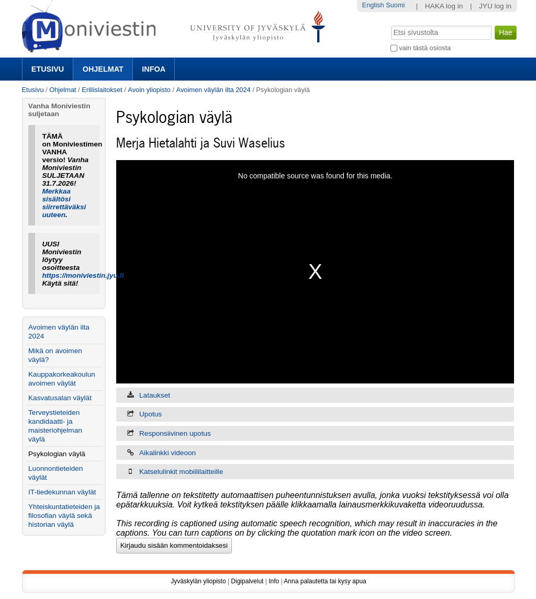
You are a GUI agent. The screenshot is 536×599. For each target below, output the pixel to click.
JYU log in (495, 6)
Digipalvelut (247, 581)
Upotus (150, 414)
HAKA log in (444, 6)
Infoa (153, 69)
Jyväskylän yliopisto (198, 581)
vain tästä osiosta (425, 48)
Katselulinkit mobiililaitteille (181, 472)
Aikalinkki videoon (167, 453)
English (373, 5)
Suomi (395, 5)
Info (274, 581)
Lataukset (154, 395)
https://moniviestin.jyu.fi (83, 275)
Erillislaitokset (102, 90)
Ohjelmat (103, 69)
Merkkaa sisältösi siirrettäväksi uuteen (64, 203)
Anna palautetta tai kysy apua (325, 581)
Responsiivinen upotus (175, 433)
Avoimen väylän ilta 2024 (213, 90)
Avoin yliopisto (149, 90)
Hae (389, 24)
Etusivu (47, 69)
